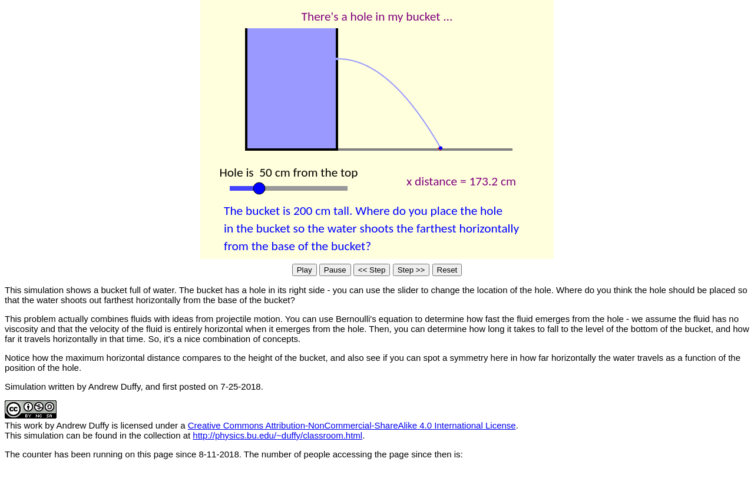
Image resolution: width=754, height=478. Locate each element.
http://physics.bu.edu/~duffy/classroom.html (277, 435)
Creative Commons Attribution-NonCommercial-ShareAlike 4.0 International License (352, 425)
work (33, 425)
